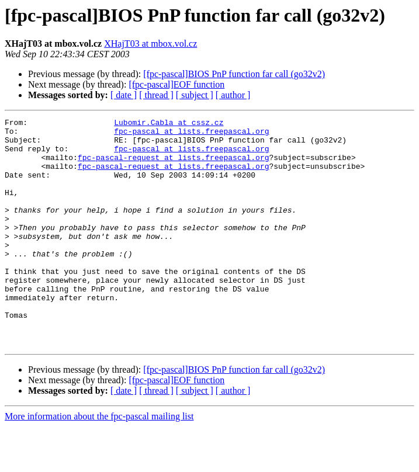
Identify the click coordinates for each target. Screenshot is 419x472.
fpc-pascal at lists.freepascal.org (191, 134)
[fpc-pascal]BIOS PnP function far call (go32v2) (234, 74)
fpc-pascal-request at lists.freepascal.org (173, 166)
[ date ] (123, 95)
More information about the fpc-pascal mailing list (99, 462)
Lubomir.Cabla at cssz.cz (168, 124)
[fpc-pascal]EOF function (176, 84)
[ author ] (233, 95)
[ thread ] (156, 95)
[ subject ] (194, 95)
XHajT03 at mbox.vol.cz (150, 43)
